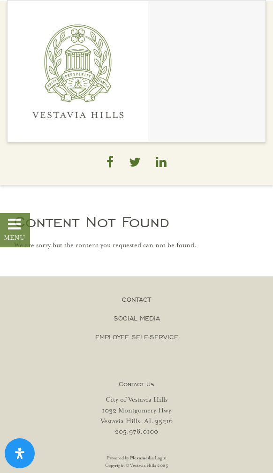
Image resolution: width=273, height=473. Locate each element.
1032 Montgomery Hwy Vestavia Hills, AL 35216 (136, 416)
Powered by (130, 458)
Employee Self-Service (136, 337)
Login (161, 458)
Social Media (137, 318)
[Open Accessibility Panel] (20, 453)
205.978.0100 (136, 431)
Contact (136, 300)
